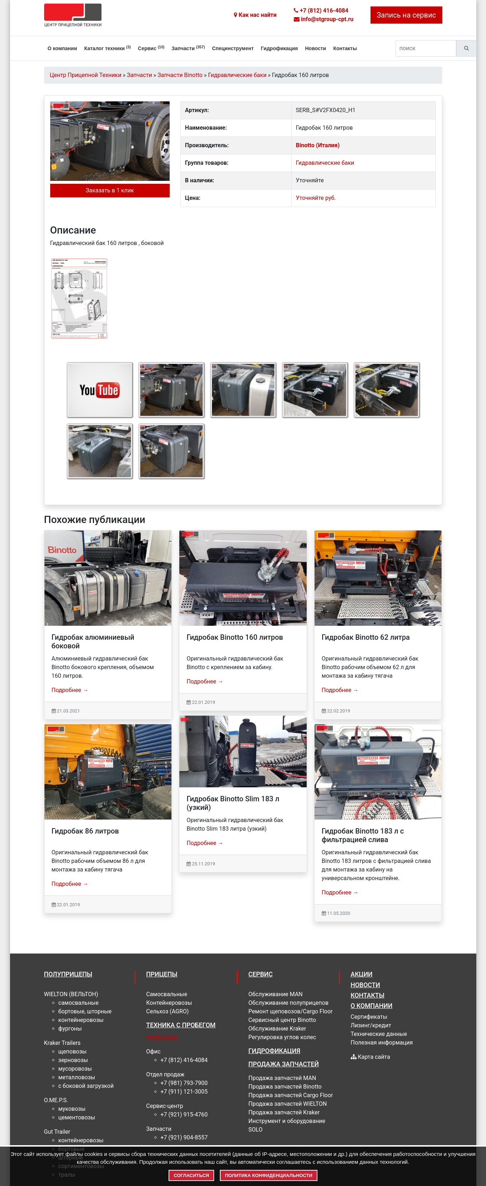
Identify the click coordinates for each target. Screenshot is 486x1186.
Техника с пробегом (181, 1025)
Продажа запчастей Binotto (285, 1086)
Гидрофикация (279, 48)
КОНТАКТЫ (367, 995)
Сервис (151, 48)
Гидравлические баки (325, 162)
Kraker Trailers (62, 1042)
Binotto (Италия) (318, 145)
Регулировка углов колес (282, 1037)
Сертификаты (369, 1016)
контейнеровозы (81, 1140)
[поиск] (426, 48)
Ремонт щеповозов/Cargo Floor (291, 1011)
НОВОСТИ (365, 985)
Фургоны (70, 1028)
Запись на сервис (406, 15)
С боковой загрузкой (86, 1085)
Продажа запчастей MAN (282, 1078)
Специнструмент (233, 48)
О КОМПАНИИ (372, 1005)
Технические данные (379, 1034)
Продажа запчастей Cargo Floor (291, 1095)
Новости (315, 48)
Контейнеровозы (81, 1020)
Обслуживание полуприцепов (289, 1002)
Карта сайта (370, 1056)
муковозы (72, 1108)
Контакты (345, 48)
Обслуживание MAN (276, 994)
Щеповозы (72, 1051)
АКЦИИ (362, 974)
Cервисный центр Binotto (282, 1020)
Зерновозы (73, 1060)
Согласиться (191, 1175)
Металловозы (76, 1077)
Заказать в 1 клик (110, 190)
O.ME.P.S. (56, 1100)
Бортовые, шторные (85, 1011)
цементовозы (76, 1117)
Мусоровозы (75, 1068)
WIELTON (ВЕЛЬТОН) (71, 994)
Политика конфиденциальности (268, 1175)
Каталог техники (107, 48)
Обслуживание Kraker (277, 1028)
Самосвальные (78, 1002)
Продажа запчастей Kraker (284, 1112)
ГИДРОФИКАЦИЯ (275, 1051)
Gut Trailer (57, 1131)
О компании (62, 48)
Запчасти (188, 48)
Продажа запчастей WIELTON (288, 1103)
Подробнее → (70, 690)
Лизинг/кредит (371, 1025)
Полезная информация (382, 1042)
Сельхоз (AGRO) (167, 1011)
